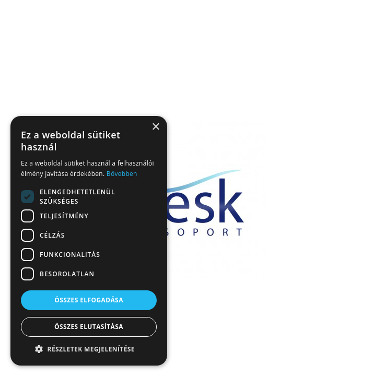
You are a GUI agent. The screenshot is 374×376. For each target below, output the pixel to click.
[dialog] (88, 241)
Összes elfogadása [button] (88, 300)
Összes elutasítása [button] (88, 326)
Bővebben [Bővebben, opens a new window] (122, 173)
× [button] (155, 127)
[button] (89, 349)
